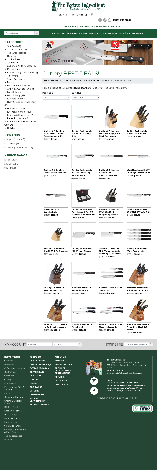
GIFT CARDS (61, 380)
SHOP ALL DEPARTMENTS (113, 33)
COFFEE (55, 33)
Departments (12, 357)
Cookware (12, 62)
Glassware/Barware (13, 397)
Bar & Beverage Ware (18, 85)
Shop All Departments (57, 80)
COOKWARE (72, 33)
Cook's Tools (13, 59)
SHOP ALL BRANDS (135, 33)
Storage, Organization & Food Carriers (15, 431)
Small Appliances (16, 79)
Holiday (11, 128)
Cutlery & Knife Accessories (90, 80)
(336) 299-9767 (122, 20)
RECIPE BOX (70, 27)
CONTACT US (61, 384)
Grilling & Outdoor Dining (20, 89)
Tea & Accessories (16, 53)
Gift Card (8, 361)
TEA (63, 33)
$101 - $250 (11, 164)
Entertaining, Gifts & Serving (22, 72)
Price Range (17, 155)
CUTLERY (83, 33)
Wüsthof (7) (11, 143)
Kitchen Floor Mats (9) (19, 111)
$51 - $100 (10, 159)
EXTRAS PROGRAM (39, 368)
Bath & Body (10, 414)
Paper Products (12, 418)
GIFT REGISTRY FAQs (40, 364)
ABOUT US (60, 357)
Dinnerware (13, 69)
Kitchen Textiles (16, 98)
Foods (10, 82)
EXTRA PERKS (102, 27)
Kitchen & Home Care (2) (20, 115)
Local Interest (14, 92)
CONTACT (35, 379)
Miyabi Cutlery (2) (14, 139)
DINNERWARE (95, 33)
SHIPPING (60, 361)
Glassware (12, 75)
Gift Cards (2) (14, 46)
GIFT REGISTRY (86, 27)
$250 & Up (10, 168)
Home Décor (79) (16, 108)
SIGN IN (63, 15)
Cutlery (7, 379)
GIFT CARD (116, 27)
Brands (13, 135)
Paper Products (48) (18, 118)
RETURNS (60, 377)
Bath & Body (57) (16, 95)
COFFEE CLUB (37, 372)
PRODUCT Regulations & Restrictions (63, 370)
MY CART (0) (79, 15)
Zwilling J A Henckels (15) (18, 147)
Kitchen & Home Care (15, 411)
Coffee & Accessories (18, 49)
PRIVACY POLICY (63, 364)
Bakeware (12, 56)
